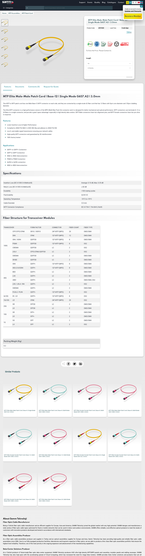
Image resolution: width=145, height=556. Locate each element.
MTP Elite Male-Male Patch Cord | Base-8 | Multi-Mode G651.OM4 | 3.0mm (89, 411)
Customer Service (43, 541)
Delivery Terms (6, 532)
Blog (103, 2)
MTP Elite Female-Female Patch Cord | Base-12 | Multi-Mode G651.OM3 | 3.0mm (124, 411)
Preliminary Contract (7, 538)
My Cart (40, 544)
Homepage (41, 532)
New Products (42, 535)
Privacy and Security (7, 544)
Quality (97, 2)
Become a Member (133, 16)
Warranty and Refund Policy (10, 541)
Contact (121, 2)
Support (82, 2)
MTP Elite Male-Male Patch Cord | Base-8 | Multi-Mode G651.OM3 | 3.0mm (19, 411)
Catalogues (111, 2)
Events (89, 2)
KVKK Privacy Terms (84, 490)
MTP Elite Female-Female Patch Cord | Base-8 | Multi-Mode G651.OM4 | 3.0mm (54, 411)
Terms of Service (7, 535)
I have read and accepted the (75, 490)
